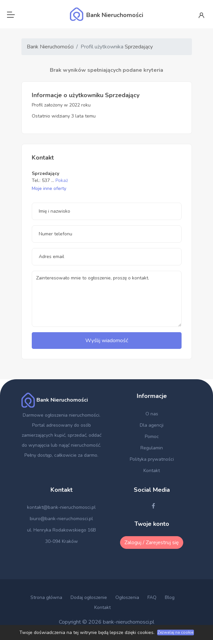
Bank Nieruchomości (50, 46)
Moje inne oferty (49, 188)
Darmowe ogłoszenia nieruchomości (61, 415)
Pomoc (152, 436)
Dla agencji (152, 425)
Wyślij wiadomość (106, 340)
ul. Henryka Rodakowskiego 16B (61, 530)
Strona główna (46, 597)
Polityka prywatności (152, 459)
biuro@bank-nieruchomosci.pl (61, 518)
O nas (151, 414)
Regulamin (151, 448)
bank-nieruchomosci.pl (128, 622)
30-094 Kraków (61, 541)
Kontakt (151, 470)
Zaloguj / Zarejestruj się (151, 542)
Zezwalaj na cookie (175, 632)
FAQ (151, 597)
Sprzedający (139, 46)
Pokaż (62, 180)
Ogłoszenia (127, 597)
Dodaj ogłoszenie (89, 597)
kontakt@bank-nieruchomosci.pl (61, 507)
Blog (170, 597)
